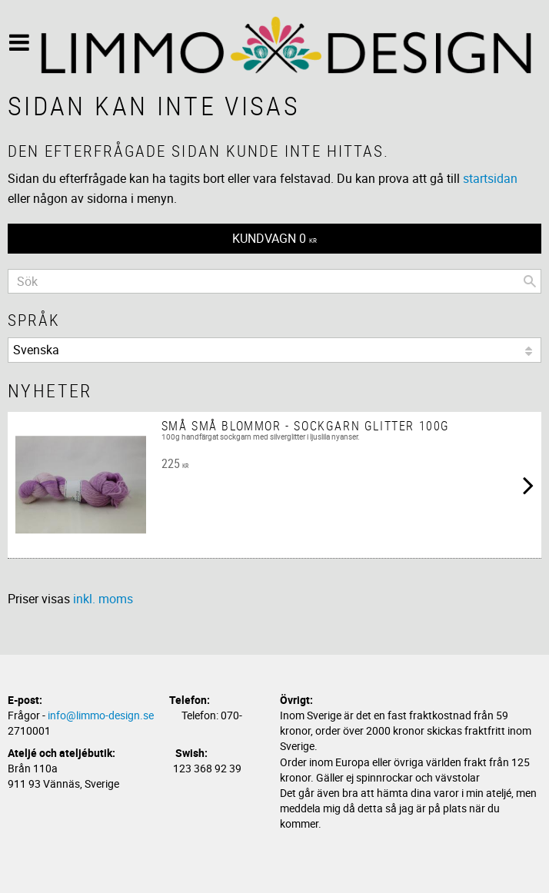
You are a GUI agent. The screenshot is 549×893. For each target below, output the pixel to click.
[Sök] (529, 281)
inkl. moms (103, 598)
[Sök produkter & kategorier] (274, 281)
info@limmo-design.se (101, 715)
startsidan (490, 178)
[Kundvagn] (274, 239)
